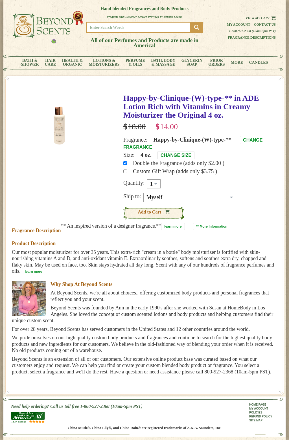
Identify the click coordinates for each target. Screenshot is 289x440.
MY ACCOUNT (258, 408)
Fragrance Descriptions (252, 37)
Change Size (176, 155)
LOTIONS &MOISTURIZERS (104, 63)
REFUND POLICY (260, 416)
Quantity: (134, 183)
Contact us (265, 25)
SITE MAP (255, 420)
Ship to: (132, 196)
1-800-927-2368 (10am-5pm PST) (252, 31)
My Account (238, 25)
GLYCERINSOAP (191, 63)
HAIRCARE (50, 63)
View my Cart (261, 18)
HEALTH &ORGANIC (72, 63)
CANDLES (258, 63)
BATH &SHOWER (30, 63)
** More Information (211, 226)
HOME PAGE (257, 404)
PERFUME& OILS (135, 63)
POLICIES (255, 412)
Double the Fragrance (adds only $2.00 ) (178, 163)
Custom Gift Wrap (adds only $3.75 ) (175, 171)
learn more (172, 226)
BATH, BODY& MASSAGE (163, 63)
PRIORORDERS (216, 63)
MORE (237, 63)
